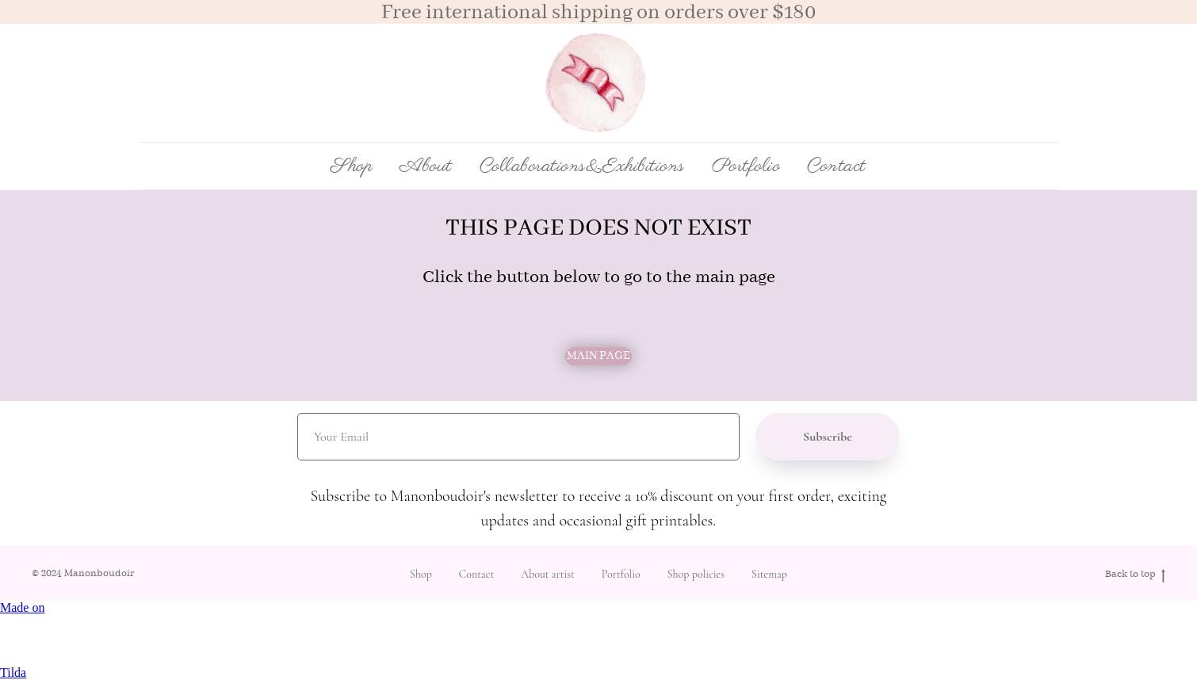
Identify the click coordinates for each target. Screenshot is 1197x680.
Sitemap (769, 574)
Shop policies (696, 574)
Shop (421, 574)
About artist (548, 574)
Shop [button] (352, 167)
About (426, 167)
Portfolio (746, 167)
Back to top (1135, 575)
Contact (836, 167)
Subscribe (827, 437)
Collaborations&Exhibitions (582, 167)
